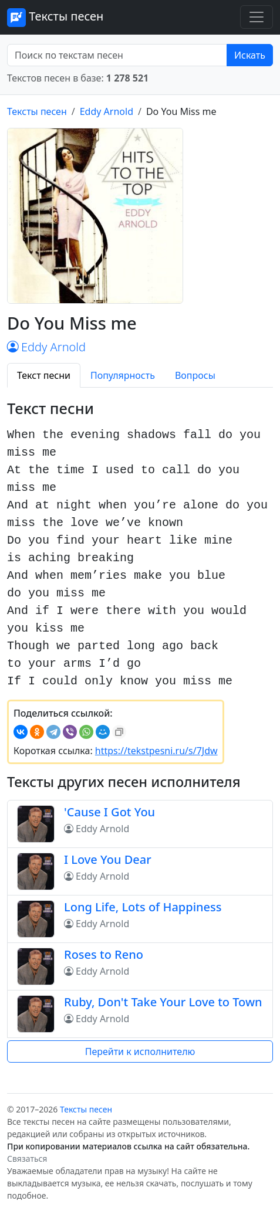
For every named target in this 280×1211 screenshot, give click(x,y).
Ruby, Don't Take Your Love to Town (163, 1002)
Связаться (27, 1158)
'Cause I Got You (109, 812)
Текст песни (43, 375)
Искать (249, 55)
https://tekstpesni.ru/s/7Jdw (156, 750)
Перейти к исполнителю (140, 1051)
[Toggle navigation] (256, 17)
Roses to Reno (103, 954)
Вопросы (195, 375)
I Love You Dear (107, 859)
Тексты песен (55, 17)
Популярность (122, 375)
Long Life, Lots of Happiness (143, 907)
